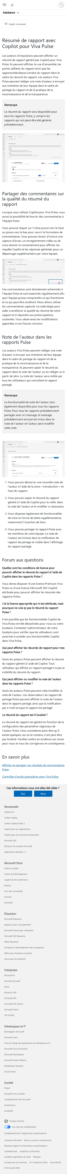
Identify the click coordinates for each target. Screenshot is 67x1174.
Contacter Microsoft (13, 1140)
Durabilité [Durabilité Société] (8, 1110)
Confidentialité (10, 1151)
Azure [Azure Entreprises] (6, 986)
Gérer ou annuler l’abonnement (37, 1140)
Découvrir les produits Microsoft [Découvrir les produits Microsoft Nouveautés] (18, 846)
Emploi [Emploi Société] (7, 1088)
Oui (23, 793)
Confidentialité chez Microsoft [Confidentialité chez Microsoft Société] (17, 1099)
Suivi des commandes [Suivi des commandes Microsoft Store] (13, 891)
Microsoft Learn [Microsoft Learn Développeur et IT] (11, 1037)
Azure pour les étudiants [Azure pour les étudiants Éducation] (15, 959)
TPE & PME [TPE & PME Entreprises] (9, 1015)
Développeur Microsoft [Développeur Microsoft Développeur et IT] (14, 1031)
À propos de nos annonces (15, 1162)
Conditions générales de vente (17, 1156)
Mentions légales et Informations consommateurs (25, 1145)
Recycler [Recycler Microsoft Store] (8, 896)
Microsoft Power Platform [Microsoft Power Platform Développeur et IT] (15, 1060)
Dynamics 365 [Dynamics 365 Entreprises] (10, 992)
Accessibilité (55, 1162)
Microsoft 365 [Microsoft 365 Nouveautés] (10, 840)
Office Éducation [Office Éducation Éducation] (11, 941)
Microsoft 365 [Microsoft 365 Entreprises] (10, 998)
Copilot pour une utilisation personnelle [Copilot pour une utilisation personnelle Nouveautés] (21, 834)
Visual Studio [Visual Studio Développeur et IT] (10, 1071)
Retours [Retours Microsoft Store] (7, 885)
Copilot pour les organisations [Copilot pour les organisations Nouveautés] (17, 829)
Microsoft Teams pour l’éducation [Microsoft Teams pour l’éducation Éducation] (18, 930)
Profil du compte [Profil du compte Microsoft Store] (11, 868)
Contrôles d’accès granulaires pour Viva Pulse (30, 776)
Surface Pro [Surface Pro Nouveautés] (9, 812)
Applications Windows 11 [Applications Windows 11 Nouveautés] (15, 852)
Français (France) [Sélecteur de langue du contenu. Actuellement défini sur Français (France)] (17, 1121)
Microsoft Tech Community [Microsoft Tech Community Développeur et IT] (16, 1048)
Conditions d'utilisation (29, 1151)
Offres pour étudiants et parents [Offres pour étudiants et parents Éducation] (18, 953)
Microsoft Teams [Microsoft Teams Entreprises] (11, 1009)
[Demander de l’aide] (12, 4)
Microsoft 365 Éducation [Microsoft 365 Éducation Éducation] (14, 936)
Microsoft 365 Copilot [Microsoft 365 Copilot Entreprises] (13, 1003)
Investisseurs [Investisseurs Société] (10, 1105)
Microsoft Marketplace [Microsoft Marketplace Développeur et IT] (14, 1054)
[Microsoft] (33, 3)
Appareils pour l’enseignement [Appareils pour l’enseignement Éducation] (17, 924)
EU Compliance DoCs (38, 1162)
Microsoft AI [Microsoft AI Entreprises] (9, 975)
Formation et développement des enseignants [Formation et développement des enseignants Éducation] (24, 947)
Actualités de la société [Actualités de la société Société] (14, 1093)
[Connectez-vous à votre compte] (61, 5)
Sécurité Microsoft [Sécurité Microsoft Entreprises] (12, 981)
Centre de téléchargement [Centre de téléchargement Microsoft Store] (15, 874)
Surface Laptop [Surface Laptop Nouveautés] (10, 817)
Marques (37, 1156)
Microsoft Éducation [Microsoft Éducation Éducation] (13, 919)
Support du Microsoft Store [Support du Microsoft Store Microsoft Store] (16, 879)
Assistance (9, 12)
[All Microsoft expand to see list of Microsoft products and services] (4, 5)
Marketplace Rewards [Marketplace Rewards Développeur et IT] (13, 1066)
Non (43, 793)
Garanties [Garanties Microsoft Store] (8, 902)
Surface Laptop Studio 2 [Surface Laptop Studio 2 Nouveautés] (14, 823)
